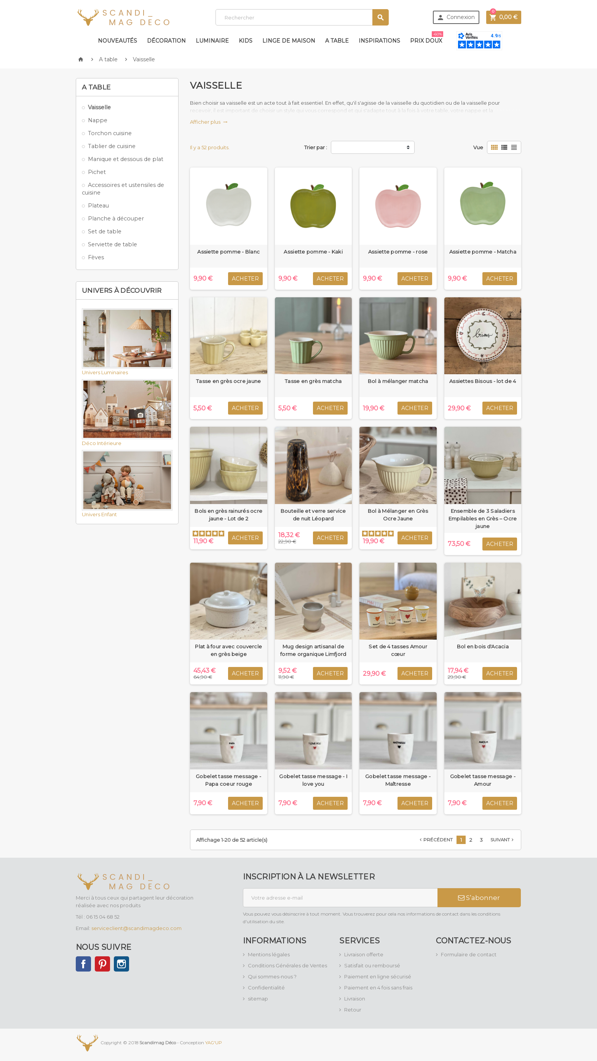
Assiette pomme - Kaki (313, 252)
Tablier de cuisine (112, 146)
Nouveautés (117, 40)
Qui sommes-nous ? (272, 976)
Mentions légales (269, 954)
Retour (352, 1010)
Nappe (97, 120)
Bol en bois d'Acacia (483, 646)
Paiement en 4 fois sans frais (378, 987)
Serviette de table (112, 244)
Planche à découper (116, 218)
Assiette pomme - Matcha (482, 252)
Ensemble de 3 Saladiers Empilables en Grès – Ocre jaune (483, 518)
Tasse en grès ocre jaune (228, 381)
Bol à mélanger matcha (398, 381)
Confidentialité (266, 987)
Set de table (104, 231)
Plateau (98, 205)
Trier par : (315, 147)
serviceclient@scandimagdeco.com (136, 928)
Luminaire (212, 40)
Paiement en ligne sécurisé (377, 976)
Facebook (83, 964)
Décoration (166, 40)
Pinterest (102, 964)
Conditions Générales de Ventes (287, 965)
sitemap (258, 999)
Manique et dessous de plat (125, 159)
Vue (478, 147)
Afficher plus (209, 122)
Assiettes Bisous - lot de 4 (482, 381)
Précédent (435, 839)
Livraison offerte (363, 954)
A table (337, 40)
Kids (245, 40)
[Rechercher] (302, 17)
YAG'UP (213, 1042)
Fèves (96, 257)
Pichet (97, 172)
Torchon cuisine (110, 133)
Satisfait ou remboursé (372, 965)
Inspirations (379, 40)
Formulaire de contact (468, 954)
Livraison (354, 999)
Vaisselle (99, 107)
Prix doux (426, 37)
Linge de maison (288, 40)
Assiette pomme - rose (398, 252)
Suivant (502, 839)
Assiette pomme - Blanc (228, 252)
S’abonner (479, 897)
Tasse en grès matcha (313, 381)
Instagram (121, 964)
